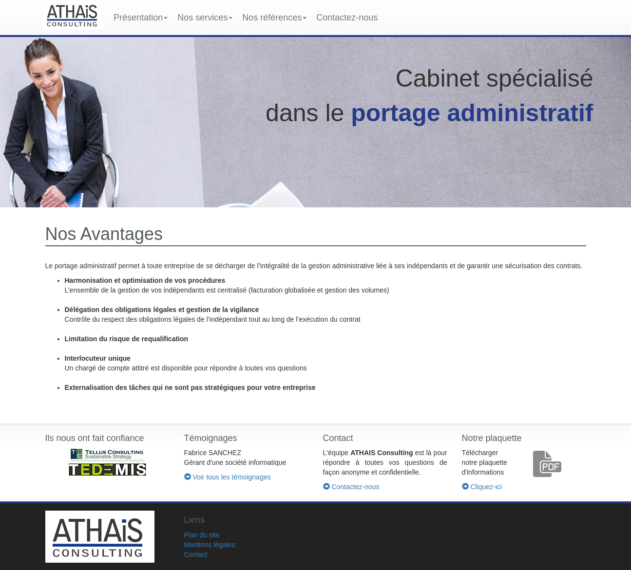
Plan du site (202, 535)
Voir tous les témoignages (227, 477)
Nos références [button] (274, 17)
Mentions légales (209, 545)
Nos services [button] (204, 17)
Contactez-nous (347, 17)
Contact (196, 554)
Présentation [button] (141, 17)
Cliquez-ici (482, 487)
